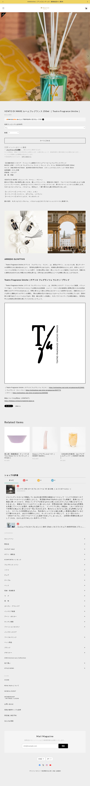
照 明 (6, 601)
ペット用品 (8, 642)
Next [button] (88, 56)
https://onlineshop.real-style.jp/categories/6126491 (66, 387)
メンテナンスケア (10, 632)
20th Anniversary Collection (15, 658)
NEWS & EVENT (10, 691)
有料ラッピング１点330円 (13, 124)
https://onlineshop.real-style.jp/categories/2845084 (30, 393)
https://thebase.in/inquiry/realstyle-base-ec (19, 401)
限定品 (6, 544)
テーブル (7, 580)
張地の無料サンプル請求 (12, 710)
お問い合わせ (9, 704)
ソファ (10, 570)
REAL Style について (11, 685)
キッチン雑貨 (15, 621)
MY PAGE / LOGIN (12, 698)
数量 (5, 133)
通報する (18, 406)
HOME (6, 680)
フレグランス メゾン (11, 565)
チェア (7, 575)
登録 (63, 746)
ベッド (6, 585)
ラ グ (6, 596)
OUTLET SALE (9, 549)
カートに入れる (45, 140)
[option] (45, 56)
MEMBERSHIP (9, 697)
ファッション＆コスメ (12, 627)
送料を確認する (27, 156)
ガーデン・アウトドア (12, 606)
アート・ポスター (15, 616)
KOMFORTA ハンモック (12, 559)
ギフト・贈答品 (9, 554)
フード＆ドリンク (10, 637)
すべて (11, 480)
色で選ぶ (7, 663)
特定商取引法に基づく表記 (48, 771)
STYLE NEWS (9, 668)
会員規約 (58, 771)
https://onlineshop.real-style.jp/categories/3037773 (43, 390)
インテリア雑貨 (15, 611)
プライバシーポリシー (35, 771)
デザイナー (8, 652)
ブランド (7, 647)
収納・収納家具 (15, 590)
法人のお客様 (9, 721)
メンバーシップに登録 (13, 149)
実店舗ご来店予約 (10, 715)
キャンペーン (9, 539)
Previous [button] (2, 56)
